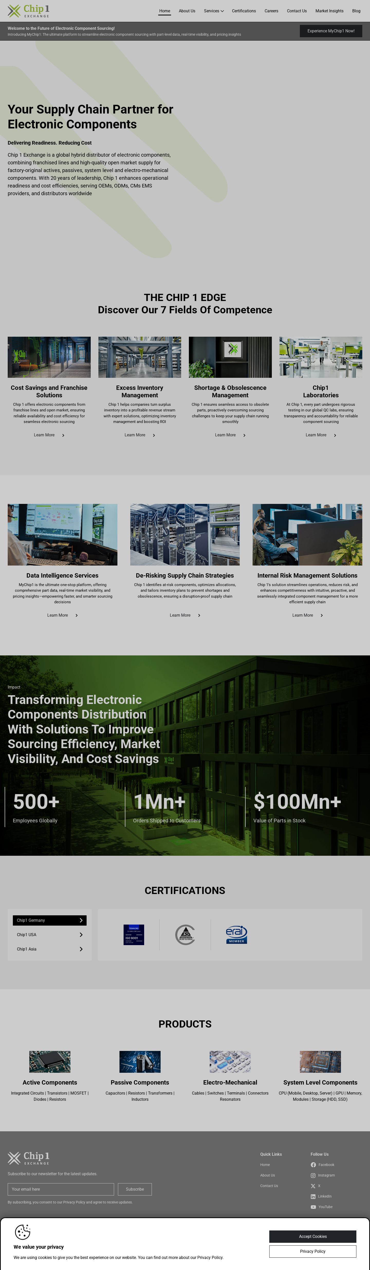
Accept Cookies (313, 1236)
